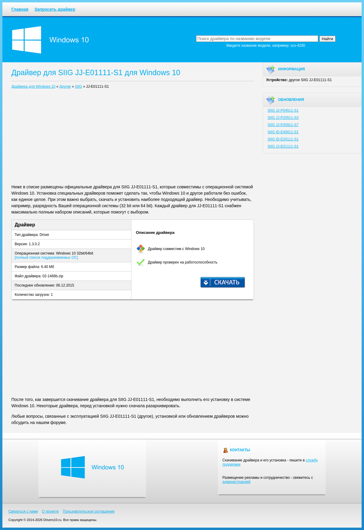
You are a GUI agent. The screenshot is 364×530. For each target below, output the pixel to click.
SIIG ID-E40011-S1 (283, 132)
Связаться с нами (23, 511)
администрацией (236, 482)
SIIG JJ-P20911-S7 (283, 125)
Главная (19, 9)
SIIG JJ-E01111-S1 (283, 146)
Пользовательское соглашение (89, 511)
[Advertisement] (132, 138)
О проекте (50, 511)
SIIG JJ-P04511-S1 (283, 110)
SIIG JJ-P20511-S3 (283, 118)
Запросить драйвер (54, 9)
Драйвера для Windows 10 (33, 86)
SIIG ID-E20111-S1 (283, 139)
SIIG (78, 86)
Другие (65, 86)
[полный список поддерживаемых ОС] (46, 257)
